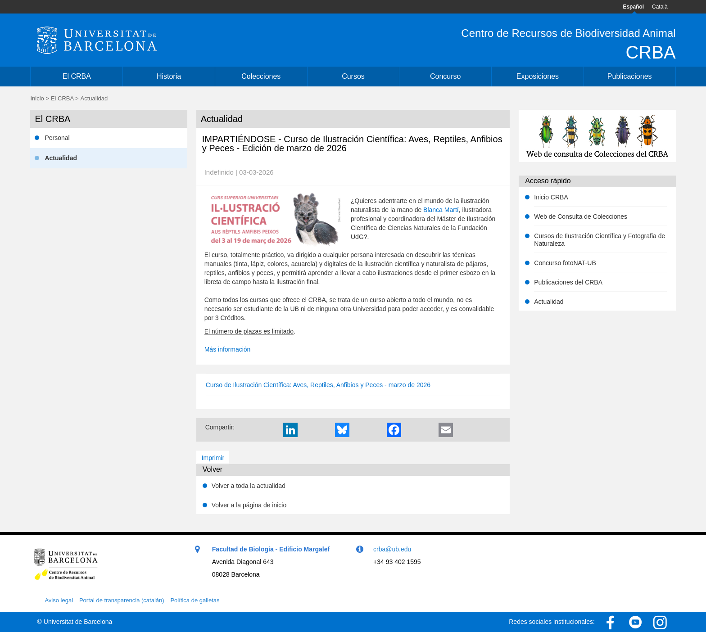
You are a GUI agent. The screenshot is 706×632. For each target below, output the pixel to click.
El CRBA (62, 98)
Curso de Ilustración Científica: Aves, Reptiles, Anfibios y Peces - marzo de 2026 (318, 384)
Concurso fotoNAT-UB (565, 262)
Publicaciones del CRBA (568, 282)
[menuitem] (76, 76)
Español (633, 7)
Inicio (37, 98)
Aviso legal (59, 600)
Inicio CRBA (551, 197)
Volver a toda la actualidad (248, 485)
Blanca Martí (441, 209)
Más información (227, 349)
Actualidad (548, 301)
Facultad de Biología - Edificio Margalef (271, 549)
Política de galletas (194, 600)
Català (660, 7)
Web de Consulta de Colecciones (580, 216)
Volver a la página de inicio (249, 505)
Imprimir (213, 457)
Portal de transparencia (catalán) (121, 600)
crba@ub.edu (392, 549)
